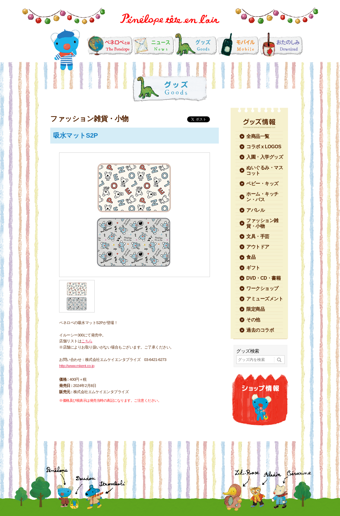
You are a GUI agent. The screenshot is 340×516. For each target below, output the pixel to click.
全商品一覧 (257, 136)
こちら (87, 341)
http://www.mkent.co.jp (76, 366)
